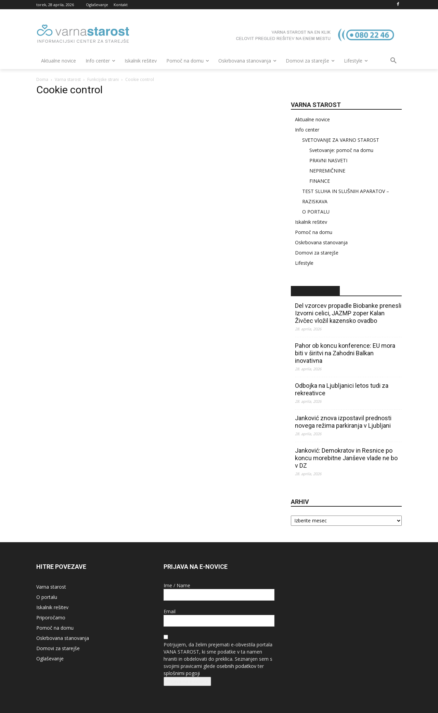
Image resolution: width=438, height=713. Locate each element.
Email (170, 611)
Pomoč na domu (313, 232)
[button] (393, 61)
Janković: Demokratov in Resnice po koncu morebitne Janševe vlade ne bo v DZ (346, 458)
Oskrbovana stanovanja (321, 242)
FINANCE (319, 181)
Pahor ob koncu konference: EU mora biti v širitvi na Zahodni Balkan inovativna (345, 353)
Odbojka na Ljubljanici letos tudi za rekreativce (341, 389)
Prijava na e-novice (187, 681)
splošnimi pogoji (182, 673)
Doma (42, 79)
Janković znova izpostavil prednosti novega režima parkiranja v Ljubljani (343, 421)
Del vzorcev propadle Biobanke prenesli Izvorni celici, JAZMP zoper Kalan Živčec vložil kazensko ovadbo (348, 313)
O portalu (46, 597)
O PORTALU (316, 211)
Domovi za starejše (316, 252)
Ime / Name (177, 585)
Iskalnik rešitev (311, 222)
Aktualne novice (312, 119)
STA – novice (315, 290)
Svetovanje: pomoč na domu (341, 150)
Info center (307, 129)
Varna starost (68, 79)
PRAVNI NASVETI (328, 160)
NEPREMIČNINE (327, 170)
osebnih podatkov (236, 666)
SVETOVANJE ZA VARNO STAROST (340, 140)
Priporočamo (50, 617)
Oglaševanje (50, 658)
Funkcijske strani (103, 79)
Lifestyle (304, 263)
